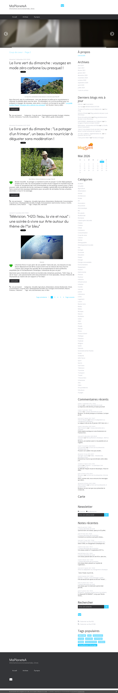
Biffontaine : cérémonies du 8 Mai (88, 125)
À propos (37, 17)
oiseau (81, 642)
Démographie (82, 242)
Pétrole (80, 328)
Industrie (81, 279)
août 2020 (81, 85)
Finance (80, 269)
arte (30, 290)
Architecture (82, 196)
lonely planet (59, 117)
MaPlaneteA (17, 6)
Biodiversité (58, 201)
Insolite (11, 117)
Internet (80, 289)
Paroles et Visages (98, 138)
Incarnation (89, 104)
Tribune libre (82, 378)
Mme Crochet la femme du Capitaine (89, 131)
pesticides (89, 639)
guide (52, 117)
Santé (79, 346)
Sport (79, 360)
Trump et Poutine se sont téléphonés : (90, 109)
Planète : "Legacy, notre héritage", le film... (91, 578)
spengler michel (83, 456)
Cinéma (80, 225)
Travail (80, 375)
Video (79, 385)
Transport (81, 373)
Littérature (18, 117)
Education (81, 255)
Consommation (68, 201)
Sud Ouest (81, 365)
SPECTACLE (81, 358)
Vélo (79, 383)
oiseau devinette (91, 642)
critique (35, 204)
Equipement (81, 267)
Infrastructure (82, 282)
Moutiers (81, 475)
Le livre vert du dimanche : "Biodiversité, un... (91, 448)
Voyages (80, 392)
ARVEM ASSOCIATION (92, 107)
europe (81, 639)
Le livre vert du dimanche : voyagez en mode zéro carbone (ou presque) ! (40, 65)
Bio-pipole (81, 213)
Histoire (80, 274)
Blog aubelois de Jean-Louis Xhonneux (93, 114)
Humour (63, 203)
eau (43, 290)
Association (81, 203)
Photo (80, 331)
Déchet (80, 240)
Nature (23, 204)
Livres (19, 204)
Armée (80, 198)
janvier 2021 (82, 73)
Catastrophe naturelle (85, 220)
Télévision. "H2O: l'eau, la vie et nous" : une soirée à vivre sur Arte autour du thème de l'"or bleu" (39, 221)
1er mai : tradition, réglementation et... (90, 134)
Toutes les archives (83, 90)
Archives (25, 17)
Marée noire (82, 304)
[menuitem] (14, 17)
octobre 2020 (82, 80)
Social (79, 353)
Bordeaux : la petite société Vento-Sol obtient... (92, 592)
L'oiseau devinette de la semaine (91, 428)
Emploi (80, 257)
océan (80, 319)
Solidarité (81, 356)
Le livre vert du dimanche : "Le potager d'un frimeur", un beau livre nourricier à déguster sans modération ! (41, 133)
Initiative (66, 115)
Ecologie (60, 115)
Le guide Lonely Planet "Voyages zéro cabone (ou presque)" (40, 104)
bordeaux (101, 642)
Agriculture (41, 201)
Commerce (81, 230)
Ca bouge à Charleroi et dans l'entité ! (92, 122)
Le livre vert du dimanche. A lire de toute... (93, 476)
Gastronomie (56, 203)
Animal (57, 287)
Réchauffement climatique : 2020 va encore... (93, 438)
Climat (70, 287)
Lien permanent (15, 115)
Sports (80, 363)
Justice (80, 292)
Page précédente (41, 297)
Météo (80, 309)
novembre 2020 (83, 78)
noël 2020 (44, 204)
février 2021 (81, 70)
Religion (80, 343)
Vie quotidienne (34, 117)
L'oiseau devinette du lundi (93, 405)
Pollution (12, 290)
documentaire (36, 290)
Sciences (80, 348)
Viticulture (81, 390)
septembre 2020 (83, 82)
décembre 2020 (82, 75)
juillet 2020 (81, 87)
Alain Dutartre (82, 428)
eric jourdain (82, 447)
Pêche (80, 324)
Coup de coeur (36, 115)
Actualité (35, 201)
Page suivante (69, 297)
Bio (79, 210)
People (80, 326)
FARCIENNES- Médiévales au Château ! (90, 121)
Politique (80, 336)
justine (80, 465)
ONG (79, 321)
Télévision (19, 290)
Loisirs (80, 301)
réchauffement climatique (87, 645)
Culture (80, 237)
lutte (89, 635)
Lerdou (80, 412)
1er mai (80, 107)
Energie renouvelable (84, 262)
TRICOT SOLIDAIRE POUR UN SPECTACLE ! (91, 129)
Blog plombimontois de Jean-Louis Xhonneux (92, 118)
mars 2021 (81, 68)
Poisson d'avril (82, 333)
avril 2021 (81, 65)
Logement (81, 299)
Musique (80, 311)
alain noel (82, 635)
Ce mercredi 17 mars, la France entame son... (92, 542)
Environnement (46, 203)
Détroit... (80, 104)
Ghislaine (81, 438)
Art (79, 201)
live (39, 204)
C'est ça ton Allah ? (84, 138)
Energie (80, 260)
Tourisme (25, 117)
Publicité (80, 341)
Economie (81, 252)
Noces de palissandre (84, 117)
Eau (47, 288)
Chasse (80, 223)
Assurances (81, 205)
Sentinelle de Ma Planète (85, 351)
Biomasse (81, 218)
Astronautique (82, 208)
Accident (80, 183)
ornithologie (98, 639)
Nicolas (80, 405)
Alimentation (50, 201)
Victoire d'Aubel (83, 113)
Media (80, 306)
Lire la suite (14, 109)
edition (48, 117)
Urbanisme (81, 380)
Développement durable (49, 115)
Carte (81, 496)
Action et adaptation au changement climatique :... (91, 420)
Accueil (14, 17)
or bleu (47, 290)
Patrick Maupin (82, 420)
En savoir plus (81, 691)
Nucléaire (81, 316)
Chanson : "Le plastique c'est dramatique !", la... (90, 466)
